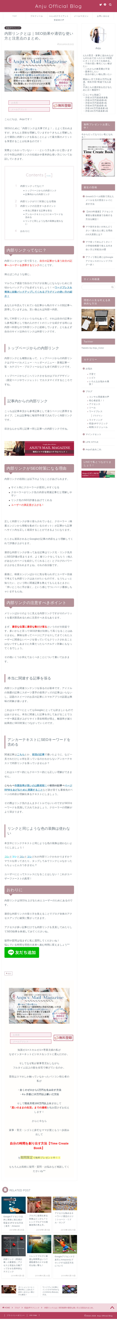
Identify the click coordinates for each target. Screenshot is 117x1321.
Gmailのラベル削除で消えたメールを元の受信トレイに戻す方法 (100, 200)
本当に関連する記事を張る (38, 210)
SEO (9, 973)
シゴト (92, 378)
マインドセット (93, 434)
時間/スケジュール (98, 427)
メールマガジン (81, 16)
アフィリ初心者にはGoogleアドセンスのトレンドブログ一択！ (99, 261)
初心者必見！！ (97, 400)
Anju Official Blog (58, 6)
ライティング (96, 420)
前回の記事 (38, 754)
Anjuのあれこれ (93, 449)
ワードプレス (96, 411)
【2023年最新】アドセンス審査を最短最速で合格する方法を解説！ (99, 215)
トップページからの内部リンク (41, 190)
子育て (92, 374)
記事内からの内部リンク (37, 194)
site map (33, 1315)
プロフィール (36, 16)
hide (49, 176)
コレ (22, 856)
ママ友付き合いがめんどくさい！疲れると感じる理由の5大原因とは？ (99, 230)
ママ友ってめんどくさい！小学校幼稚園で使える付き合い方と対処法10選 (99, 246)
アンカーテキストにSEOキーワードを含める (44, 215)
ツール (92, 408)
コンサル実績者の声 (99, 397)
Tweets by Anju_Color (92, 348)
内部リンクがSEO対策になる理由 (38, 201)
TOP (15, 16)
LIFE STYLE (92, 442)
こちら (20, 754)
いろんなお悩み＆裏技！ (99, 382)
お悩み (89, 369)
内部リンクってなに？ (32, 186)
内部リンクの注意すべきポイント (38, 206)
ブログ (89, 391)
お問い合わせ (103, 16)
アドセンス (94, 404)
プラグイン (98, 416)
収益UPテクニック (13, 28)
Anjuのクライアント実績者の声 (59, 17)
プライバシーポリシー (16, 1315)
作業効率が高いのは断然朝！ (30, 785)
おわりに (25, 231)
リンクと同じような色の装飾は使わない (44, 222)
